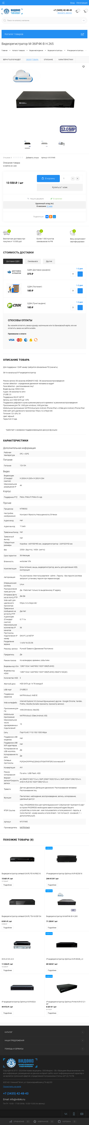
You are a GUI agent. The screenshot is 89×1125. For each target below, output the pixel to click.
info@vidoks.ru (17, 1099)
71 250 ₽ (66, 922)
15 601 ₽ (22, 880)
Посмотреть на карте (12, 1087)
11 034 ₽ (22, 965)
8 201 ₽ (66, 1008)
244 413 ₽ (66, 880)
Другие (49, 261)
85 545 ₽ (66, 965)
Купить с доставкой (80, 274)
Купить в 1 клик (59, 187)
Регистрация (81, 3)
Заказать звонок (64, 13)
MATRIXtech (25, 827)
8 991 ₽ (22, 922)
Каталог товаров (44, 34)
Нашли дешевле (35, 199)
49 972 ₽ (22, 1008)
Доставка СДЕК (13, 261)
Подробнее (7, 885)
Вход (72, 3)
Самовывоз (33, 261)
